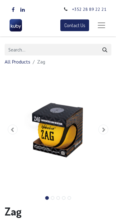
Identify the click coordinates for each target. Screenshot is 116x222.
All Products (17, 62)
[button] (13, 129)
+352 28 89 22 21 (89, 9)
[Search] (104, 50)
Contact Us (74, 25)
